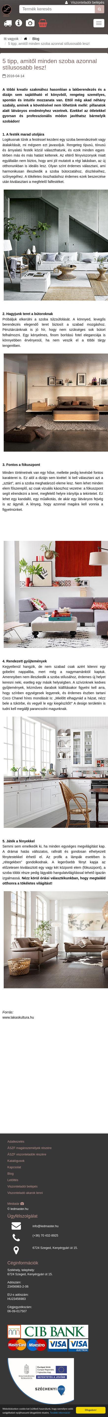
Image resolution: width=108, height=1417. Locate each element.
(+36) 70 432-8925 (45, 1235)
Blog (35, 39)
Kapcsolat (14, 1167)
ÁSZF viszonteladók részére (26, 1154)
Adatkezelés (15, 1141)
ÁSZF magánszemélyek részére (29, 1148)
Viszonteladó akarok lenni (25, 1193)
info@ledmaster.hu (45, 1226)
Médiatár (15, 1203)
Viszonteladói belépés (87, 2)
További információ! (60, 1413)
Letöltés (12, 1180)
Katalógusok (15, 1161)
